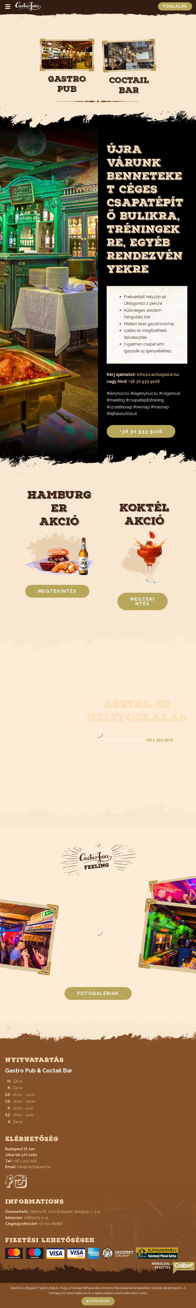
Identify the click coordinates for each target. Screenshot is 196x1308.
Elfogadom (98, 1301)
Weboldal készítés (161, 1265)
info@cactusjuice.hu (158, 374)
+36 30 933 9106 (144, 381)
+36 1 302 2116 (159, 739)
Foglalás (175, 6)
